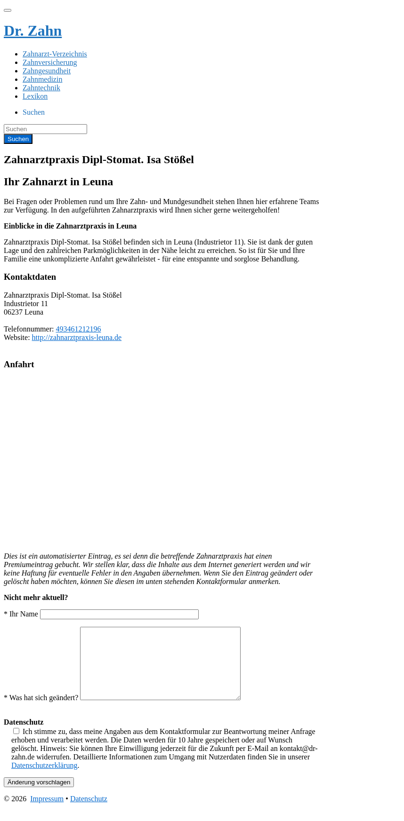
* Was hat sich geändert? (131, 712)
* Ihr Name (101, 614)
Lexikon (35, 96)
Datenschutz (88, 813)
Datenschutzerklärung (44, 779)
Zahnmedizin (42, 79)
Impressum (47, 813)
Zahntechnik (41, 88)
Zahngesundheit (47, 71)
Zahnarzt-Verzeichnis (55, 54)
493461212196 (78, 329)
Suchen (34, 112)
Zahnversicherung (50, 62)
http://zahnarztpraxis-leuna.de (77, 337)
